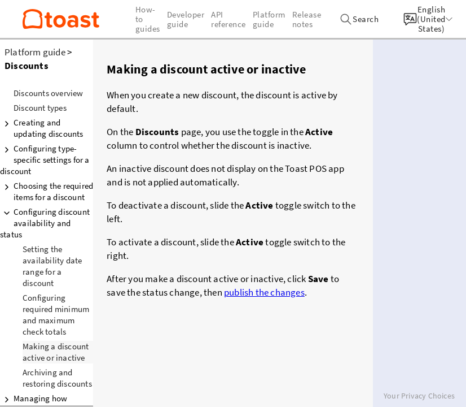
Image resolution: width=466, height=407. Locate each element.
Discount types (40, 107)
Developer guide (186, 19)
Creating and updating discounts (41, 128)
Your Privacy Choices (419, 396)
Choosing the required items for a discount (46, 191)
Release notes (307, 19)
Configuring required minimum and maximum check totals (56, 314)
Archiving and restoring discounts (57, 378)
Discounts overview (48, 93)
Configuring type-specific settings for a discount (45, 159)
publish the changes (264, 292)
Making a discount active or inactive (56, 352)
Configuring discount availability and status (45, 223)
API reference (228, 19)
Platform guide (35, 52)
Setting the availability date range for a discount (52, 266)
